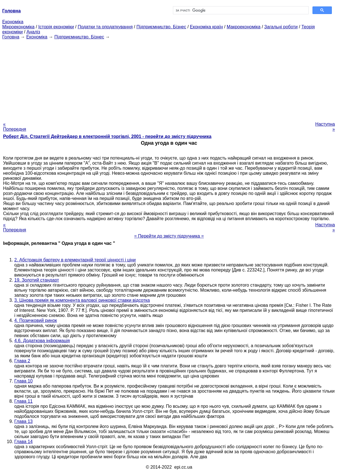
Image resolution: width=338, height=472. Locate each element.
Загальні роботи (281, 26)
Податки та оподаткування (105, 26)
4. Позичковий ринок (35, 320)
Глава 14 (23, 441)
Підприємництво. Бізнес (161, 26)
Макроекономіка (244, 26)
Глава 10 (23, 381)
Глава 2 (22, 360)
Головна (10, 36)
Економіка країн (206, 26)
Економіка (12, 21)
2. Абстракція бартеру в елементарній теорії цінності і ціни (75, 259)
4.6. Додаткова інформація (42, 340)
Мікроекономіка (18, 26)
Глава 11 (23, 401)
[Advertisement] (169, 79)
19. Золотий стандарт (36, 280)
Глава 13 (23, 421)
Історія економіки (56, 26)
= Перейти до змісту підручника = (169, 236)
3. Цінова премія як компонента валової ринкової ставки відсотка (82, 300)
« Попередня (14, 127)
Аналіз (33, 31)
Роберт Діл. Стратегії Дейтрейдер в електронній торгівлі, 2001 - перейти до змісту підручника (107, 136)
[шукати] (240, 10)
